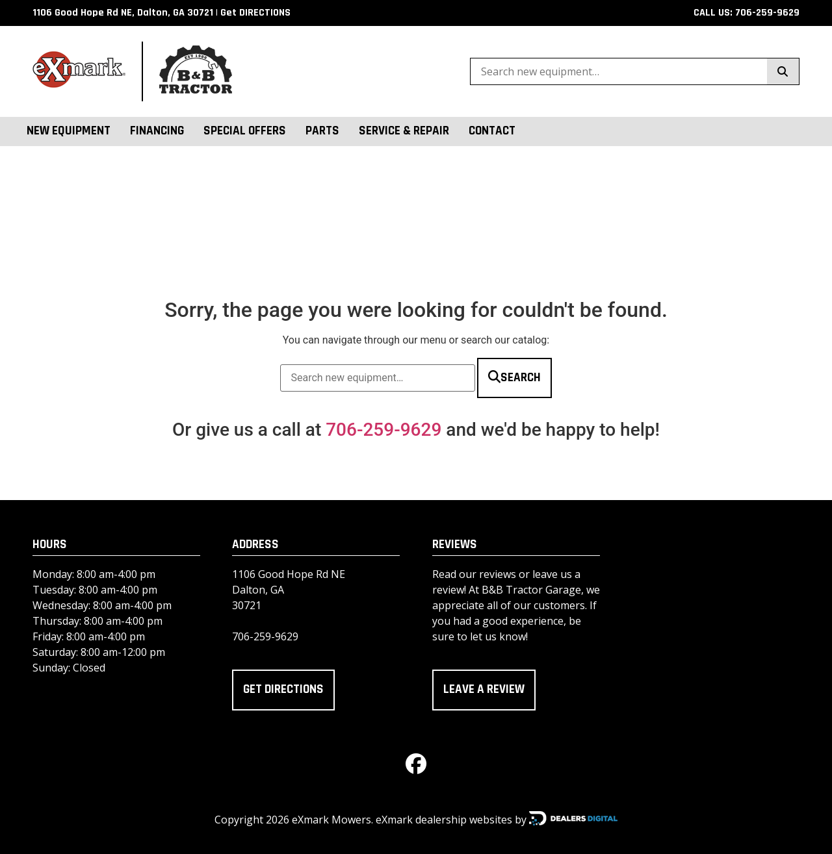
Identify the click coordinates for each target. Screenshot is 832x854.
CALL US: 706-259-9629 (747, 12)
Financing (157, 131)
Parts (322, 131)
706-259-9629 (383, 429)
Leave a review (484, 689)
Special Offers (244, 131)
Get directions (283, 689)
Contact (492, 131)
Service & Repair (404, 131)
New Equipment (68, 131)
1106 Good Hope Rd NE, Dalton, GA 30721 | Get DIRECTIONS (161, 12)
